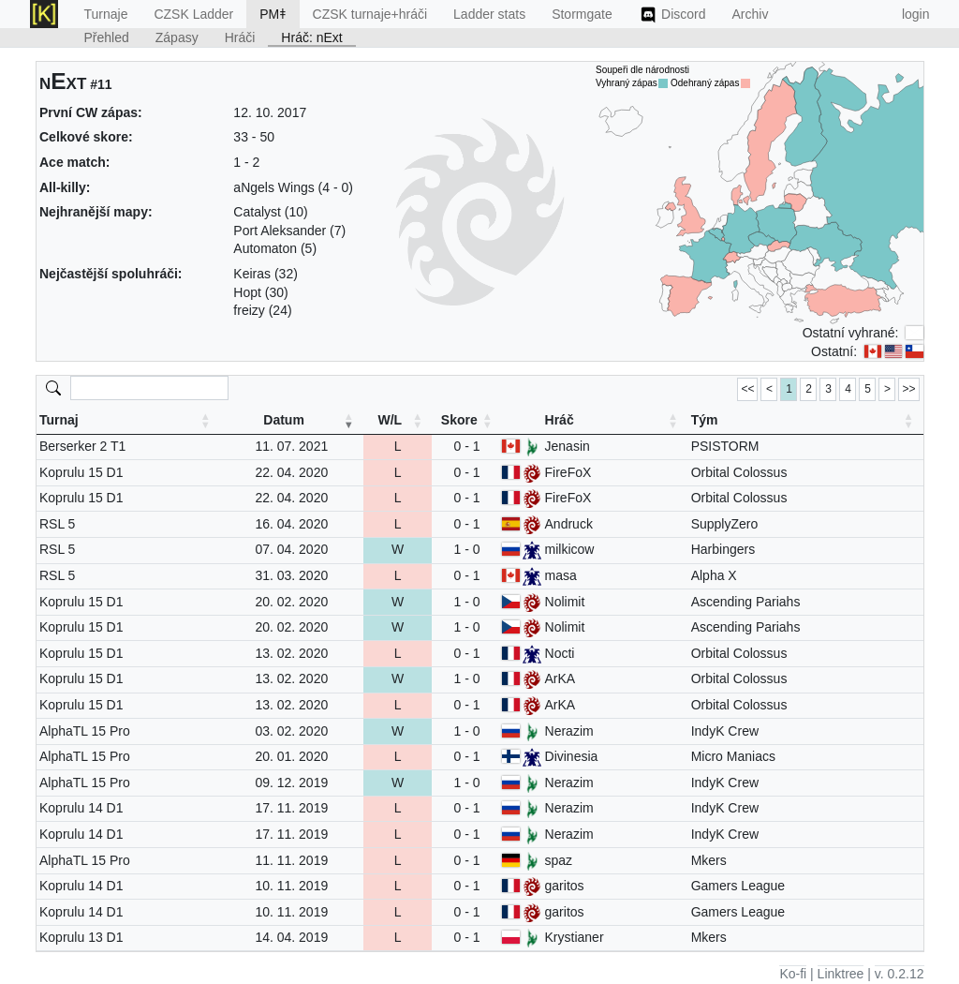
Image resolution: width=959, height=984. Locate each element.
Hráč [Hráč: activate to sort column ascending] (559, 419)
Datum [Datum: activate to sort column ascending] (283, 419)
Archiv (750, 14)
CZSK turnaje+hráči (370, 14)
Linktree (841, 973)
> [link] (887, 388)
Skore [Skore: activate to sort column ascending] (459, 419)
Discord (672, 15)
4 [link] (848, 388)
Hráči (240, 37)
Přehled (106, 37)
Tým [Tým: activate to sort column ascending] (704, 419)
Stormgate (582, 14)
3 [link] (828, 388)
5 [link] (867, 388)
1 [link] (789, 388)
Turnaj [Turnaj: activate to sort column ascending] (59, 419)
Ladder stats (489, 14)
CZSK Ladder (193, 14)
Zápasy (177, 37)
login (916, 14)
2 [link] (808, 388)
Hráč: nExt (311, 37)
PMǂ (272, 14)
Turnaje (106, 14)
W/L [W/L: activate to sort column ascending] (389, 419)
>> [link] (908, 388)
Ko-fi (792, 973)
